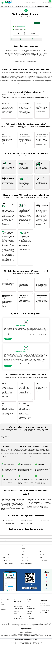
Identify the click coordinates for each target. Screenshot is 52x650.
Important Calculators (18, 616)
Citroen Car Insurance (8, 560)
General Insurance (17, 598)
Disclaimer (42, 623)
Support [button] (28, 2)
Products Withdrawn (18, 625)
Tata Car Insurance (43, 548)
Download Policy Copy (31, 608)
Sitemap (9, 624)
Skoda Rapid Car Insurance (43, 520)
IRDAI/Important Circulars (25, 624)
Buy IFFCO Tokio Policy (31, 599)
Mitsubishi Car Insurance (9, 554)
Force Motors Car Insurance (43, 554)
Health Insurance (17, 601)
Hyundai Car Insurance (8, 551)
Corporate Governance (36, 623)
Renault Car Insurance (26, 536)
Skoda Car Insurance (26, 539)
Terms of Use (4, 624)
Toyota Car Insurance (8, 539)
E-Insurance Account (26, 625)
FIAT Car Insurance (26, 548)
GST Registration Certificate (15, 624)
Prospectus (29, 606)
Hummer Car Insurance (43, 542)
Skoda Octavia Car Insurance (8, 520)
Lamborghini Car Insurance (26, 557)
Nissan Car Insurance (26, 545)
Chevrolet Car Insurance (43, 545)
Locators (28, 613)
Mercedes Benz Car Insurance (26, 563)
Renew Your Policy (36, 39)
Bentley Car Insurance (26, 560)
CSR (2, 606)
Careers (2, 602)
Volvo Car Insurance (43, 551)
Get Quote (37, 23)
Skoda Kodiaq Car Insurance (8, 523)
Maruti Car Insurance (9, 534)
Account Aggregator (33, 625)
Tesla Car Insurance (9, 563)
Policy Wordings (30, 604)
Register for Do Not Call (23, 623)
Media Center (3, 609)
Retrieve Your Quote (25, 39)
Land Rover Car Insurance (26, 551)
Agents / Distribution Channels (6, 607)
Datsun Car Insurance (43, 534)
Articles (15, 613)
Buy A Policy (14, 39)
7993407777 (42, 601)
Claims (28, 601)
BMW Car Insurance (26, 554)
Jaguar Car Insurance (8, 548)
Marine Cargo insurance (18, 606)
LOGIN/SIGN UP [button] (46, 2)
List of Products (30, 616)
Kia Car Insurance (26, 542)
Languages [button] (34, 2)
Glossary (17, 623)
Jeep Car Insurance (43, 560)
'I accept (20, 26)
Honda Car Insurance (8, 536)
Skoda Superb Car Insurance (26, 520)
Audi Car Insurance (8, 542)
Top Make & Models (17, 618)
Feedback (30, 623)
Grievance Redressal (4, 623)
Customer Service (30, 603)
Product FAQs (16, 611)
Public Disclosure (12, 623)
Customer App (29, 611)
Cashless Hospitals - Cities (18, 620)
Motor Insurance (17, 599)
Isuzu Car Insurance (43, 539)
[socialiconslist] (40, 612)
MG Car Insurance (43, 557)
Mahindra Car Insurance (43, 536)
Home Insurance (17, 604)
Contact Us (42, 598)
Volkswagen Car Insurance (8, 557)
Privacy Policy (47, 623)
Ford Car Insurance (26, 534)
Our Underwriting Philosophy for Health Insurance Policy (40, 624)
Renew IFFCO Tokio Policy (31, 598)
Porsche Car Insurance (8, 545)
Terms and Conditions (21, 26)
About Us (2, 598)
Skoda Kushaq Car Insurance (26, 523)
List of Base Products (30, 618)
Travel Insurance (17, 603)
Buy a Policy (7, 338)
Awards (2, 604)
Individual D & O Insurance (18, 608)
